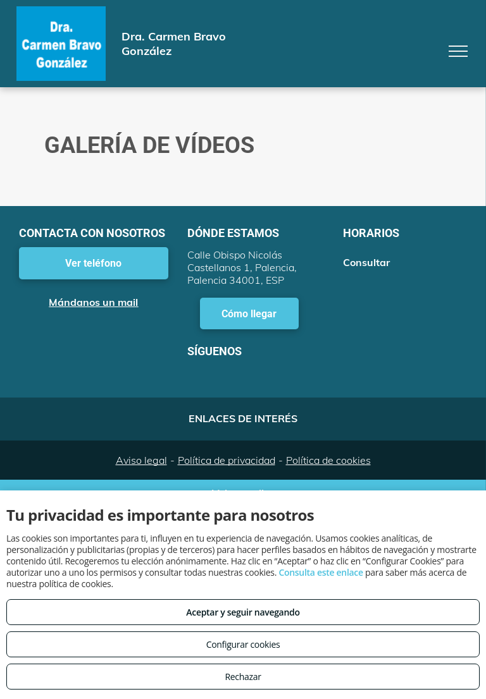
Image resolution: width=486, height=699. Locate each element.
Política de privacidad (226, 460)
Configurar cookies (243, 644)
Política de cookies (328, 460)
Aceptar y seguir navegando (242, 612)
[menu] (458, 51)
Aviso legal (141, 460)
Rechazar (243, 677)
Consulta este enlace (320, 572)
